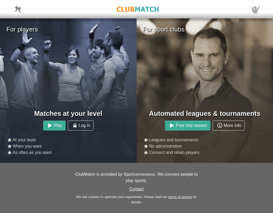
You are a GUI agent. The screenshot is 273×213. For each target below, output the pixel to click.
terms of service (180, 197)
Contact (136, 189)
